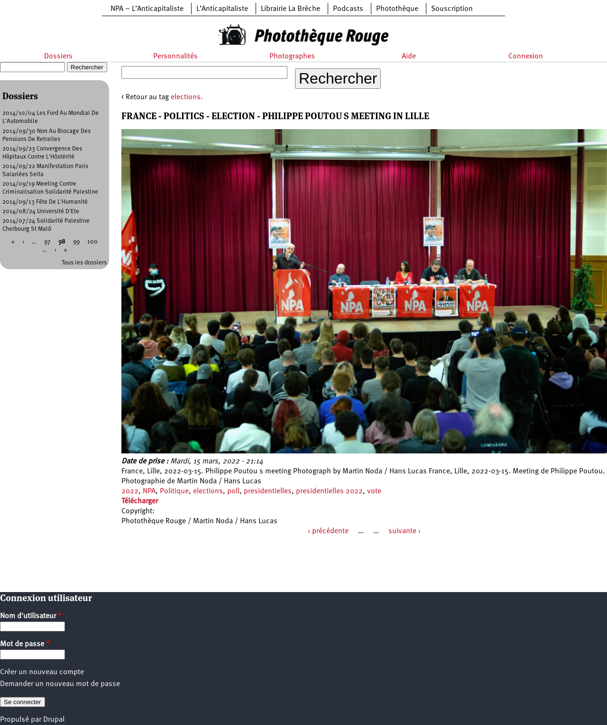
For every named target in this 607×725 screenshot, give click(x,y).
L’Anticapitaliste (222, 9)
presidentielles (268, 491)
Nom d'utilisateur (31, 616)
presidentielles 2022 (329, 491)
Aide (409, 56)
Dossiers (58, 56)
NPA (149, 491)
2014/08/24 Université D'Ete (40, 211)
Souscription (452, 9)
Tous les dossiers (84, 263)
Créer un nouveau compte (42, 672)
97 (47, 242)
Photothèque (397, 9)
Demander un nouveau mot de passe (60, 684)
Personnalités (175, 56)
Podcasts (348, 9)
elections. (187, 97)
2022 (129, 491)
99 (76, 242)
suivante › (404, 531)
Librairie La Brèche (290, 9)
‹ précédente (328, 531)
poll (233, 491)
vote (374, 491)
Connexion (525, 56)
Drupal (53, 720)
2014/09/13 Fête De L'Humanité (45, 202)
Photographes (292, 56)
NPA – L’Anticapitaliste (147, 9)
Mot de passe (25, 644)
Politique (174, 491)
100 (92, 242)
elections (208, 491)
